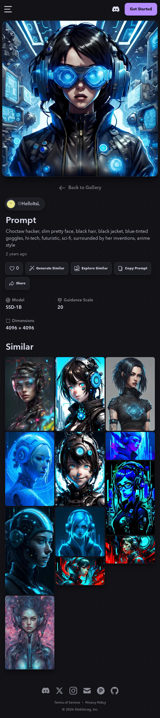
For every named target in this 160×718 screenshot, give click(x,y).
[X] (59, 691)
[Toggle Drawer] (8, 9)
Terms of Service (67, 702)
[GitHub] (115, 691)
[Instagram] (73, 691)
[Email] (87, 691)
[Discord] (115, 9)
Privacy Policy (95, 702)
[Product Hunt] (101, 691)
